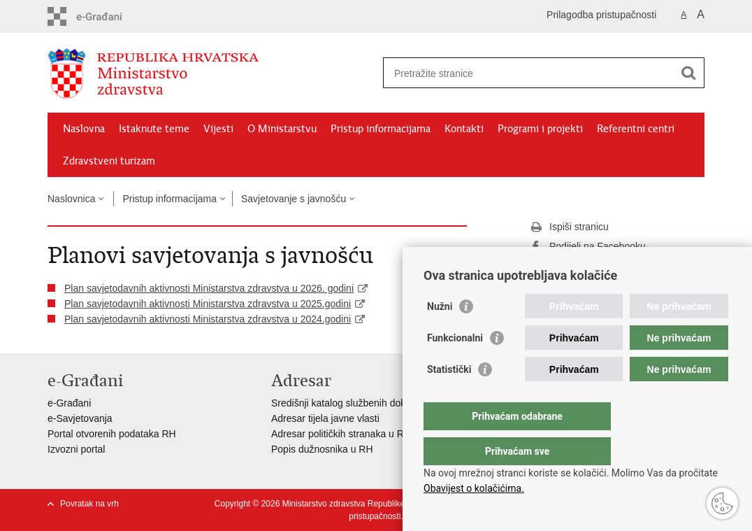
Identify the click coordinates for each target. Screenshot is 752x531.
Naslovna (84, 128)
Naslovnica (71, 198)
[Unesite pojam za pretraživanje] (528, 73)
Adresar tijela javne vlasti (325, 418)
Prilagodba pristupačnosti (601, 14)
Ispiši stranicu (569, 227)
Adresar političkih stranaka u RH (341, 433)
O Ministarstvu (282, 128)
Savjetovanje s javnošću (293, 198)
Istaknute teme (154, 128)
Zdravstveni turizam (109, 161)
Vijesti (218, 128)
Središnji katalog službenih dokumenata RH (366, 403)
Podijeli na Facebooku (588, 247)
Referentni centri (635, 128)
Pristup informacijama (381, 128)
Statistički (449, 397)
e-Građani (69, 403)
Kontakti (464, 128)
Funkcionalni (455, 365)
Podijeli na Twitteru (580, 266)
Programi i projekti (540, 128)
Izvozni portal (76, 449)
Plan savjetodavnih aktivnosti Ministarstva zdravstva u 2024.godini (207, 319)
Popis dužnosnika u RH (322, 449)
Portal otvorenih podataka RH (112, 433)
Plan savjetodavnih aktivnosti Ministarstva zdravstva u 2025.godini (207, 303)
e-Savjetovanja (80, 418)
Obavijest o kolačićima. (474, 488)
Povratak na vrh (89, 504)
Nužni (439, 334)
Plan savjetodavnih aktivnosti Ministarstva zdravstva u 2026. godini (209, 288)
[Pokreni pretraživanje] (688, 73)
